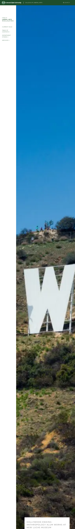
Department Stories (6, 36)
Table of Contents (6, 31)
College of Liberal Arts (33, 2)
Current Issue (7, 27)
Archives (6, 40)
